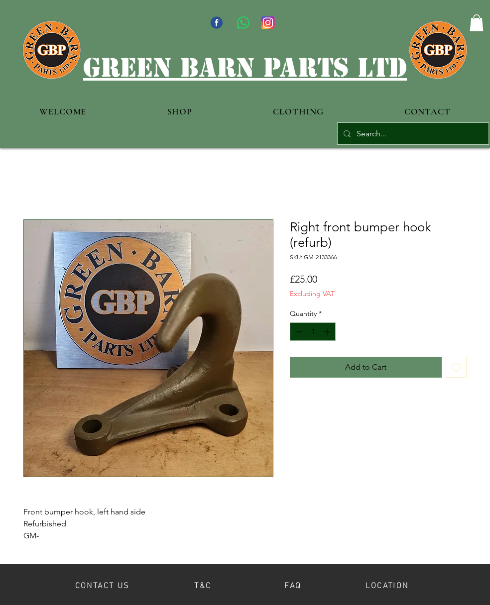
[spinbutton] (313, 331)
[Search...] (412, 133)
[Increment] (328, 331)
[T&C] (203, 584)
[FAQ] (293, 584)
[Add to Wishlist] (456, 367)
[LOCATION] (387, 584)
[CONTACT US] (102, 584)
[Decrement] (297, 331)
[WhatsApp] (243, 22)
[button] (477, 22)
